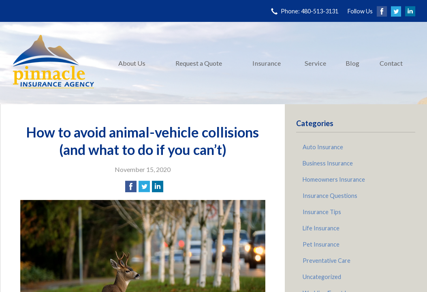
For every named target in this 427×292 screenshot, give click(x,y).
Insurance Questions (330, 195)
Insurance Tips (322, 211)
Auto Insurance (323, 147)
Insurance (266, 63)
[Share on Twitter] (144, 186)
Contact (391, 63)
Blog (352, 63)
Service (315, 63)
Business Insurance (328, 163)
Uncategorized (322, 276)
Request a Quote (198, 63)
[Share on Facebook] (131, 186)
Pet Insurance (321, 244)
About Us (131, 63)
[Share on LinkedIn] (157, 186)
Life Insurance (321, 228)
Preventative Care (326, 260)
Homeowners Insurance (334, 179)
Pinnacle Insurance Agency (53, 63)
